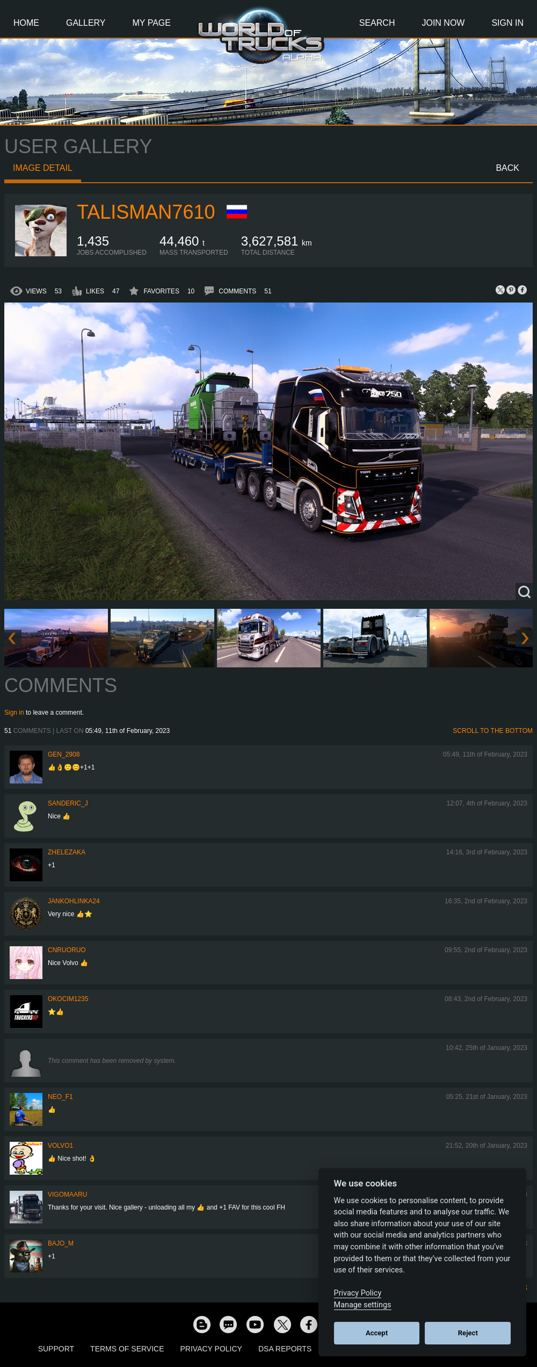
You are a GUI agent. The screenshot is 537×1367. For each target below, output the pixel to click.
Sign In (507, 22)
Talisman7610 (146, 212)
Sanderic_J (68, 803)
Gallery (86, 22)
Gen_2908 (63, 754)
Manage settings (362, 1305)
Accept (377, 1333)
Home (26, 22)
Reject (468, 1333)
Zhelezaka (66, 852)
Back (507, 167)
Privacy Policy (211, 1348)
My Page (152, 22)
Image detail (42, 167)
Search (377, 22)
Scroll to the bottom (493, 731)
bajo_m (61, 1243)
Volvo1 (60, 1145)
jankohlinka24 (74, 901)
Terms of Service (127, 1348)
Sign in (14, 712)
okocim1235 (68, 999)
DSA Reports (284, 1348)
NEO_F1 (60, 1096)
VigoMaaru (67, 1194)
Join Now (443, 22)
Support (56, 1348)
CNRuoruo (67, 950)
